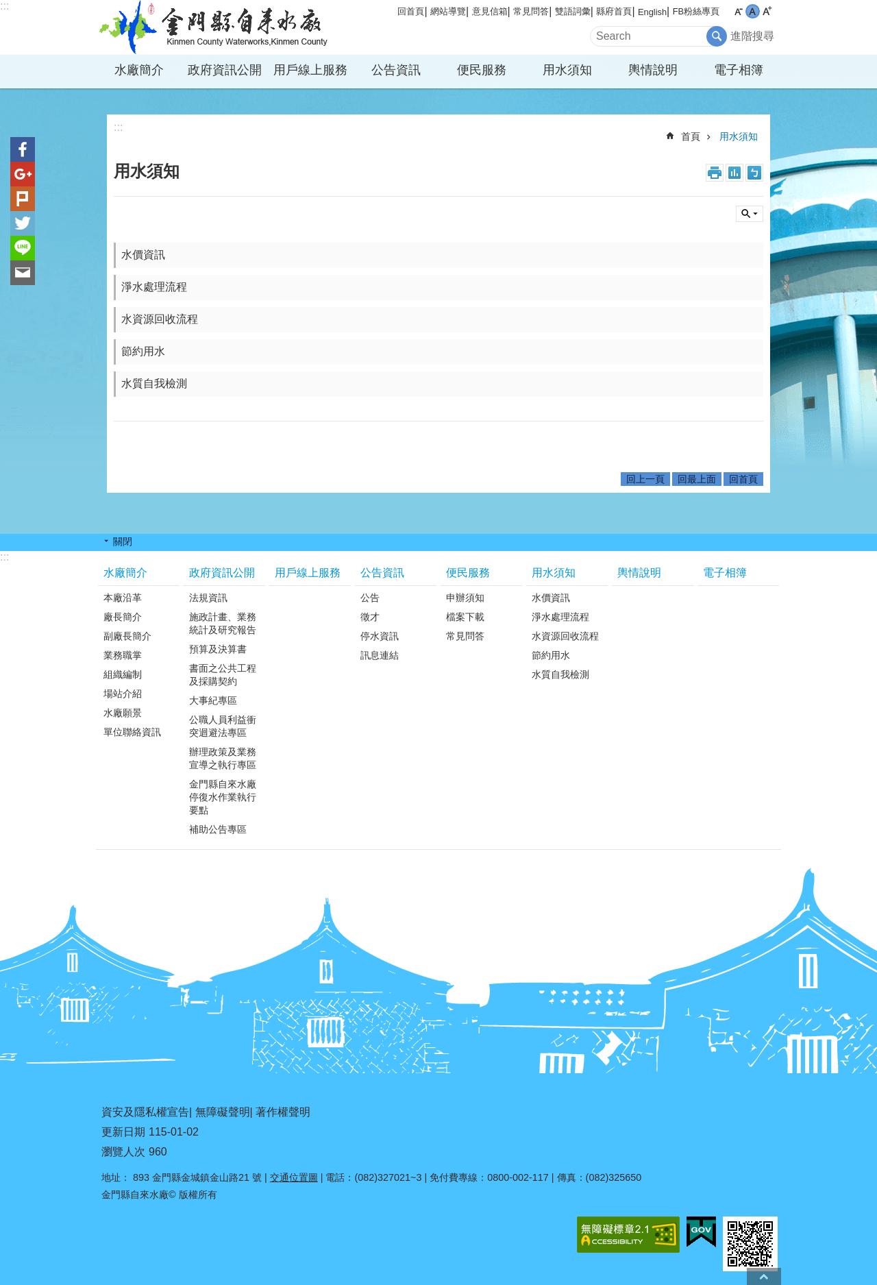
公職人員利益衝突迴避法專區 (222, 726)
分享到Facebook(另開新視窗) (22, 149)
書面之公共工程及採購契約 (222, 675)
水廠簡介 (139, 70)
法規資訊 (208, 597)
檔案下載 (465, 616)
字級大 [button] (767, 11)
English (652, 12)
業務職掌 (122, 655)
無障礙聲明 (222, 1112)
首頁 (690, 136)
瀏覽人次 (123, 1152)
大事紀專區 (213, 700)
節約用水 (143, 351)
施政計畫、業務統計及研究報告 (222, 623)
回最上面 (697, 479)
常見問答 (531, 11)
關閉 (122, 541)
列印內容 (715, 173)
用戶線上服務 (310, 70)
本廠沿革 (122, 597)
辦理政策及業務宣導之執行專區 (222, 758)
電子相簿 (738, 70)
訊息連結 (379, 655)
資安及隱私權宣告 (145, 1112)
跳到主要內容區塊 (7, 7)
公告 (370, 597)
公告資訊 (396, 70)
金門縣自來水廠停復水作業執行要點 (222, 797)
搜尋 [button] (716, 36)
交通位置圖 (294, 1177)
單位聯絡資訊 (132, 731)
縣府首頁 (614, 11)
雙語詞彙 (573, 11)
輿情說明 (653, 70)
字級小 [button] (738, 11)
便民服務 (481, 70)
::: (4, 6)
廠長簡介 (122, 616)
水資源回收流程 (159, 319)
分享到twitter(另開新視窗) (22, 223)
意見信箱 (490, 11)
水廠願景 (122, 712)
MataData (734, 173)
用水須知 (567, 70)
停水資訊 (379, 636)
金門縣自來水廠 (216, 27)
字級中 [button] (752, 11)
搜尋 (749, 214)
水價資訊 (143, 254)
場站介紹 (122, 693)
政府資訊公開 (225, 70)
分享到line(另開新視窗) (22, 248)
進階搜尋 (752, 36)
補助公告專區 (218, 829)
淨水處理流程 (154, 287)
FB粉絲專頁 (696, 11)
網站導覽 (448, 11)
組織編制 (122, 674)
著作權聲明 (283, 1112)
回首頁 (410, 11)
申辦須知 (465, 597)
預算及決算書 (218, 649)
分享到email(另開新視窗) (22, 272)
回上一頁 (645, 479)
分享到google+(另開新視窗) (22, 174)
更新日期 (123, 1132)
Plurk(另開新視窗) (22, 198)
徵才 (370, 616)
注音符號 (754, 173)
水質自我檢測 (154, 383)
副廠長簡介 (127, 636)
